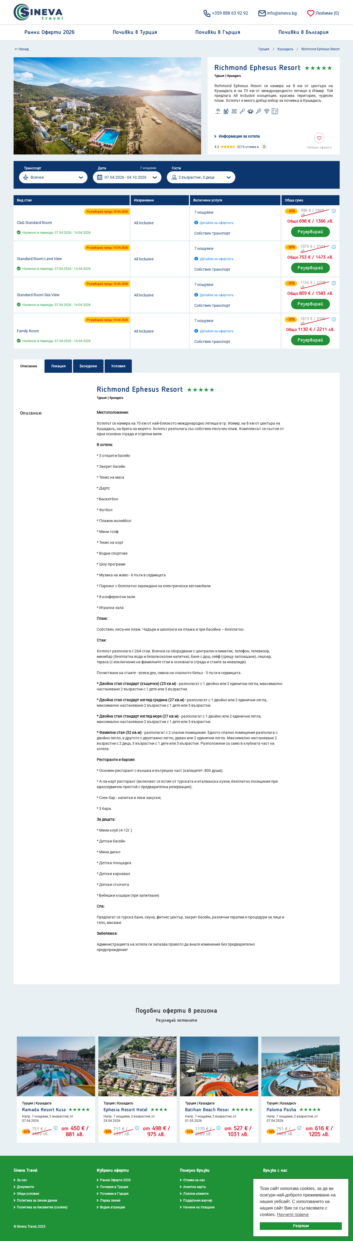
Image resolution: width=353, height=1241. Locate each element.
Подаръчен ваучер (196, 1200)
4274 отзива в (248, 147)
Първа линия (108, 1200)
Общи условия (26, 1194)
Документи (24, 1187)
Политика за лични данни (35, 1200)
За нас (20, 1180)
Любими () (322, 13)
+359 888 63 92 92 (225, 13)
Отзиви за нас (192, 1180)
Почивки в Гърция (113, 1194)
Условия (118, 366)
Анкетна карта (193, 1187)
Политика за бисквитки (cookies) (40, 1207)
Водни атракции (111, 1207)
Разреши (301, 1226)
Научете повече (293, 1214)
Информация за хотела (237, 136)
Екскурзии (88, 366)
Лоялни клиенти (194, 1194)
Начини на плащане (197, 1207)
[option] (107, 105)
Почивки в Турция (112, 1187)
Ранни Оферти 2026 (114, 1180)
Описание (28, 366)
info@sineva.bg (277, 13)
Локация (58, 366)
